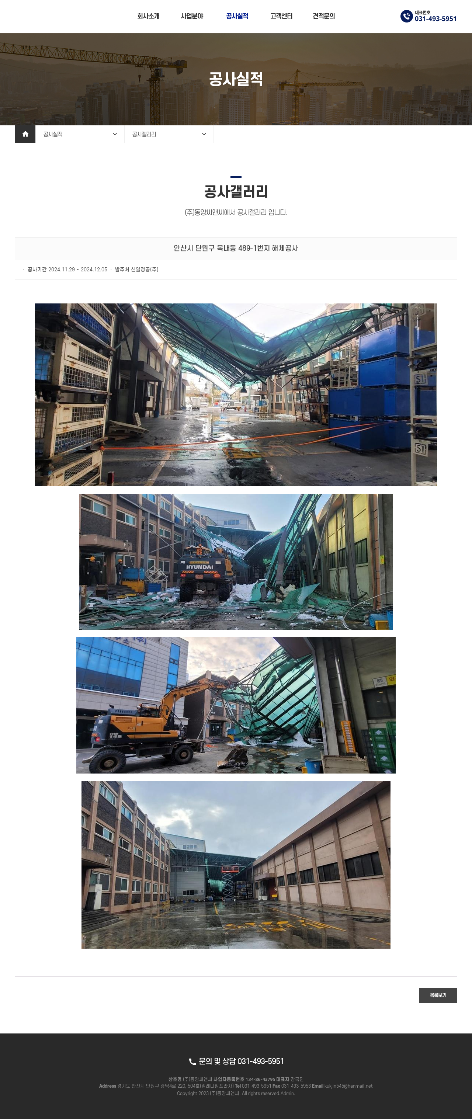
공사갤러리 (144, 134)
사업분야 (192, 16)
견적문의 (324, 16)
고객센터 (281, 16)
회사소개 (148, 16)
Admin (287, 1093)
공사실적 (237, 16)
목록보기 (438, 995)
